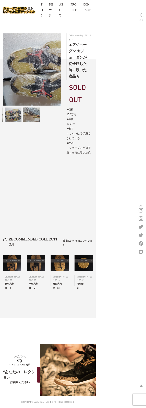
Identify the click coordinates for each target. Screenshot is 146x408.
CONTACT (134, 7)
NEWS (83, 7)
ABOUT (98, 7)
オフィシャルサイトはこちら (30, 387)
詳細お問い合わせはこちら (122, 129)
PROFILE (115, 7)
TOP (70, 7)
